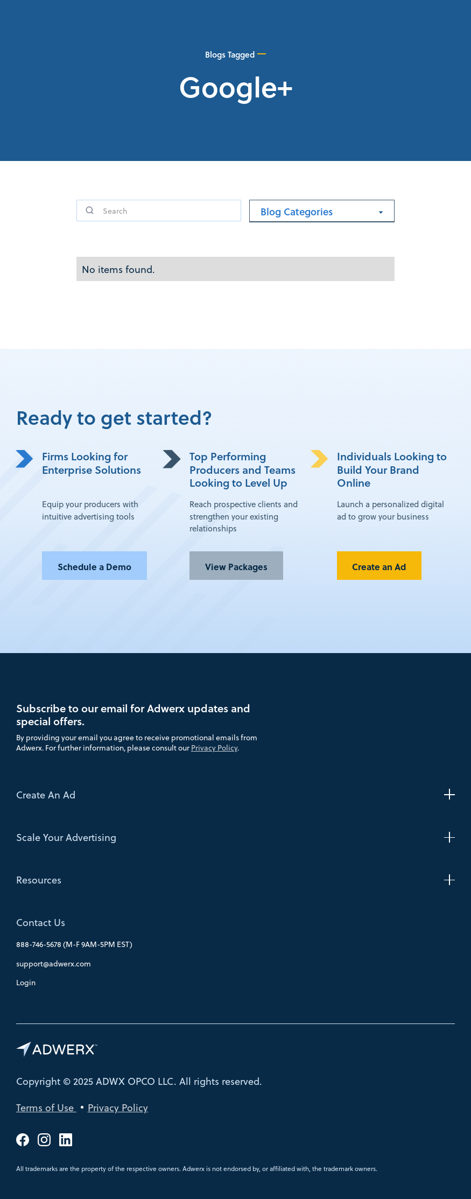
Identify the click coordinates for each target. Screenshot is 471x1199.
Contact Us (40, 922)
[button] (322, 211)
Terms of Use (46, 1107)
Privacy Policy (214, 747)
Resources (38, 879)
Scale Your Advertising (66, 837)
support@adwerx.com (53, 963)
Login (26, 982)
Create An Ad (45, 794)
